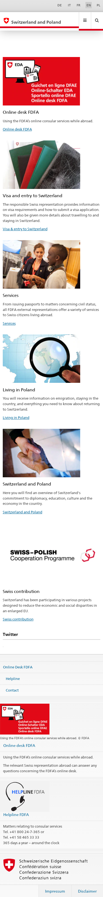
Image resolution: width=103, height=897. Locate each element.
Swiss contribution (18, 614)
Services (9, 318)
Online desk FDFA (17, 124)
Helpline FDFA (16, 809)
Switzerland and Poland (22, 507)
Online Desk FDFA (17, 662)
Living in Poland (16, 412)
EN (89, 5)
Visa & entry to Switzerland (25, 223)
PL (98, 5)
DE (59, 5)
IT (69, 5)
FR (78, 5)
